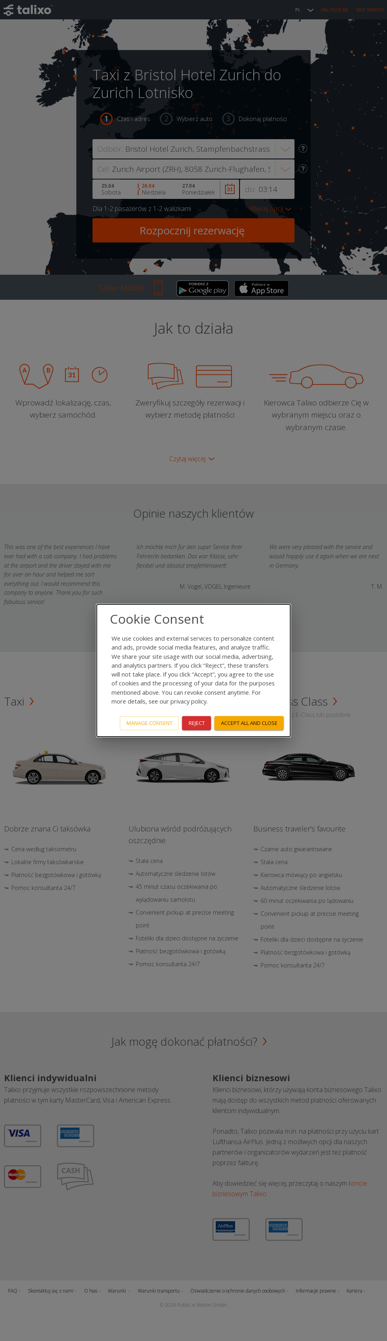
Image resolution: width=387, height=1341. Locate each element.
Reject (197, 723)
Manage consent (149, 723)
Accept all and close (249, 723)
